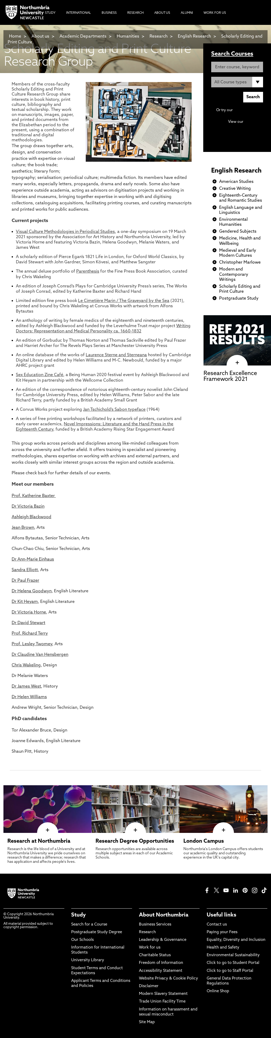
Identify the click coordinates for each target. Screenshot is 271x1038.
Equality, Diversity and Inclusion (236, 940)
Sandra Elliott (25, 570)
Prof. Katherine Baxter (34, 496)
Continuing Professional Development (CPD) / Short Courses (239, 127)
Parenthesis (87, 271)
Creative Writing (235, 189)
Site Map (147, 1022)
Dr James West (26, 686)
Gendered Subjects (237, 231)
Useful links (221, 915)
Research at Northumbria (38, 841)
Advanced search (248, 110)
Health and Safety (223, 948)
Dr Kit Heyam (25, 602)
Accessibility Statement (160, 971)
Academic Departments (83, 36)
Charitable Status (155, 955)
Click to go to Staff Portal (230, 971)
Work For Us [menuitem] (215, 13)
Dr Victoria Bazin (28, 506)
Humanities (128, 36)
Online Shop (218, 991)
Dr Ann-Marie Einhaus (33, 559)
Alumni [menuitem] (187, 13)
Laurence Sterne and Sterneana (116, 355)
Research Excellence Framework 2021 (230, 376)
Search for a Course (89, 925)
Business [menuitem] (109, 13)
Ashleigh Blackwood (31, 517)
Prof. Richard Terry (30, 633)
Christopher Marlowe (240, 262)
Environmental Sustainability (233, 955)
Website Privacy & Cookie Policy (168, 979)
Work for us (149, 948)
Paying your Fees (222, 932)
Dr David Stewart (28, 623)
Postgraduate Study (239, 298)
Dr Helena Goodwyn (32, 591)
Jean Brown (23, 528)
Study (78, 915)
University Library (87, 960)
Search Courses (232, 54)
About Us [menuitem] (162, 13)
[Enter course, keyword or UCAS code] (237, 67)
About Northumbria (163, 915)
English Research (195, 36)
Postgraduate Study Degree (96, 932)
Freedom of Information (161, 963)
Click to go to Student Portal (233, 963)
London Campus (203, 841)
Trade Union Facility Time (162, 1002)
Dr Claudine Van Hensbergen (40, 655)
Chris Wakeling (26, 665)
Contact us (217, 925)
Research (159, 36)
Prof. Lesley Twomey (32, 644)
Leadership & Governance (162, 940)
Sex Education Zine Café (39, 375)
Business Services (155, 925)
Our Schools (82, 940)
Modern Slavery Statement (163, 994)
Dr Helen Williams (29, 697)
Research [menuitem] (135, 13)
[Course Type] (237, 82)
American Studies (236, 182)
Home (15, 36)
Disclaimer (149, 986)
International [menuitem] (78, 13)
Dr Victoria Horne (29, 612)
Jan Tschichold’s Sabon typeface (114, 410)
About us (40, 36)
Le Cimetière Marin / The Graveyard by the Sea (123, 301)
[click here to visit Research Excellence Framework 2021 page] (237, 362)
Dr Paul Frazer (25, 581)
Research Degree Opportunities (135, 841)
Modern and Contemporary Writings (233, 274)
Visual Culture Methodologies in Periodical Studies (65, 232)
